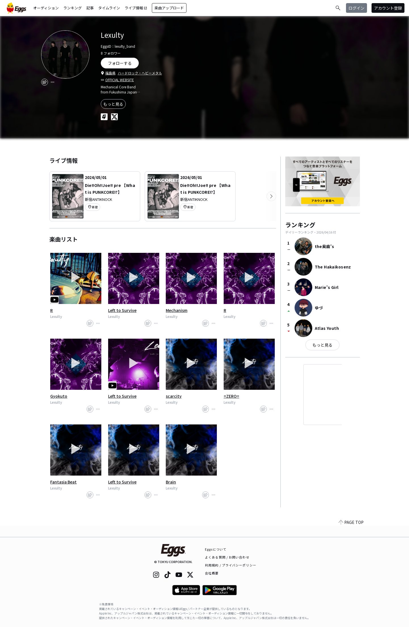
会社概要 (212, 573)
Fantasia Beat (63, 482)
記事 (90, 8)
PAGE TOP (351, 533)
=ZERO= (231, 396)
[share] (44, 82)
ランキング (72, 8)
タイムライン (109, 8)
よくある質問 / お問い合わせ (227, 557)
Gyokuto (58, 396)
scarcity (174, 396)
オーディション (46, 8)
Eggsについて (215, 549)
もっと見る (113, 104)
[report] (52, 82)
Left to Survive (122, 310)
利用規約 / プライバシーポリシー (230, 565)
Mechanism (176, 310)
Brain (171, 482)
